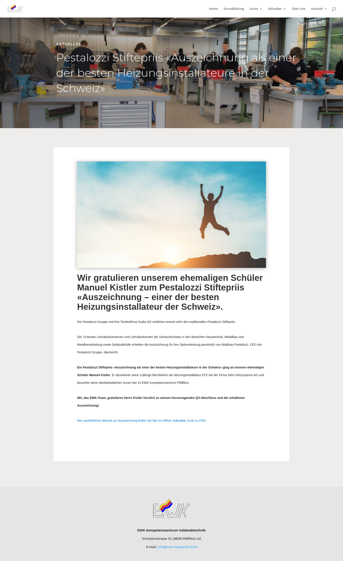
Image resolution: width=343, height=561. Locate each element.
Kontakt (317, 9)
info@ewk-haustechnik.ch (177, 547)
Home (213, 9)
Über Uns (299, 9)
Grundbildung (234, 9)
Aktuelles (275, 9)
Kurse (254, 9)
